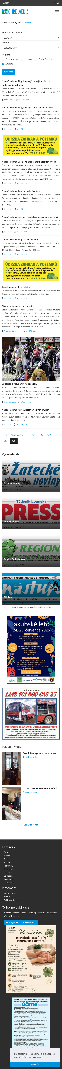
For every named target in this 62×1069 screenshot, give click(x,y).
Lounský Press (11, 521)
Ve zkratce (8, 876)
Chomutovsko (10, 59)
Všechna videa (31, 824)
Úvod (4, 22)
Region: (6, 54)
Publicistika (8, 869)
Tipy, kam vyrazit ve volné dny (17, 287)
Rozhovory (8, 866)
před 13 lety (22, 298)
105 (6, 440)
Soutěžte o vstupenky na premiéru (19, 383)
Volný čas (16, 22)
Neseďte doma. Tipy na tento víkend (20, 239)
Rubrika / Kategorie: (12, 32)
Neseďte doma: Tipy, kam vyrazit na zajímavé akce (27, 107)
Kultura (7, 862)
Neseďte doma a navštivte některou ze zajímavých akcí (30, 217)
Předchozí (17, 435)
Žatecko (7, 63)
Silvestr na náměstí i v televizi (17, 306)
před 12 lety (24, 99)
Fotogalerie (9, 882)
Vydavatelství (9, 893)
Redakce (8, 129)
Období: (6, 42)
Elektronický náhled (12, 900)
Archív (28, 22)
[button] (42, 1057)
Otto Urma (9, 99)
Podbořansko (43, 59)
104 (49, 435)
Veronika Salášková (12, 331)
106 (13, 440)
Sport (6, 859)
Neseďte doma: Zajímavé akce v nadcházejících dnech (29, 161)
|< (5, 435)
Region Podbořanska (14, 559)
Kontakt (7, 896)
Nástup (8, 597)
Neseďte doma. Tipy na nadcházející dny (22, 191)
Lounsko (27, 59)
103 (41, 435)
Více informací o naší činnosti (20, 922)
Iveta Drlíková (10, 402)
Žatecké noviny (12, 483)
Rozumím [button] (35, 1064)
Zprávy (7, 855)
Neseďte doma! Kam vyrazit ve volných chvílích (25, 409)
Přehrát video (30, 757)
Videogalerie (9, 879)
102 (33, 435)
